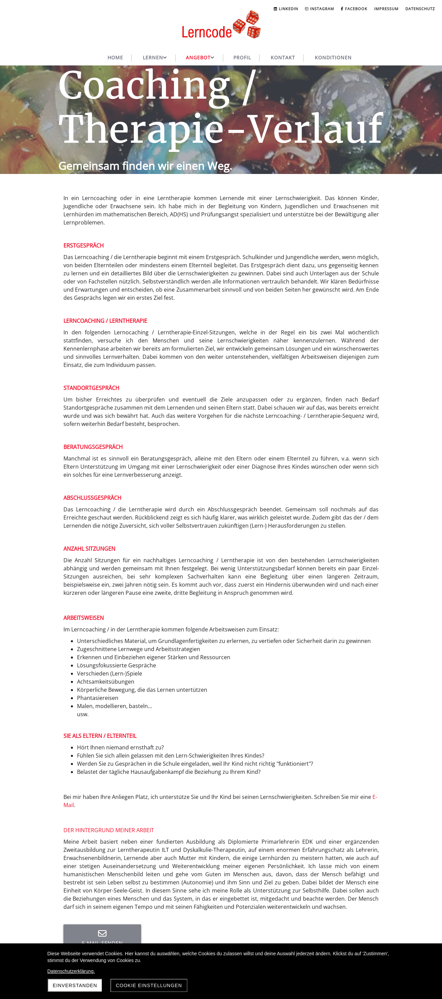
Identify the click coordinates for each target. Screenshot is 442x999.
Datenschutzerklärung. (71, 971)
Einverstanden (75, 985)
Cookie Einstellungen (149, 985)
